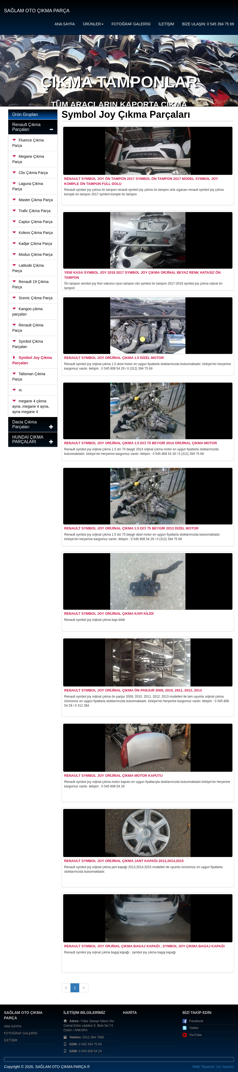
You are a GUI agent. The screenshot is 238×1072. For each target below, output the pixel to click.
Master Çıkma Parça (32, 200)
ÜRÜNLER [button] (93, 24)
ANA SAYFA (64, 24)
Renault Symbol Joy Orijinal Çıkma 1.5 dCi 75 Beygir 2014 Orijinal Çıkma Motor (140, 443)
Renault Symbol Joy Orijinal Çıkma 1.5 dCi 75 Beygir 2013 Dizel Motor (131, 528)
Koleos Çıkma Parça (32, 232)
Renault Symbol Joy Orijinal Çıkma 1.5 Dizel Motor (114, 358)
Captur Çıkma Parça (32, 222)
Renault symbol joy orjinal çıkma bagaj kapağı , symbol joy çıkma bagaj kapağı (144, 946)
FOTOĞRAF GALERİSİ (131, 24)
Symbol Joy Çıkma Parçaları (32, 360)
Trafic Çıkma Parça (31, 211)
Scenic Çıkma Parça (32, 298)
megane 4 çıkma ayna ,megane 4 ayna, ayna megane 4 (30, 406)
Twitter (194, 1028)
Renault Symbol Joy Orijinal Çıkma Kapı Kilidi (109, 614)
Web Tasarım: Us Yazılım (213, 1067)
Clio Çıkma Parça (30, 173)
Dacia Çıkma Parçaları (24, 424)
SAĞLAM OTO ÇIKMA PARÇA (36, 10)
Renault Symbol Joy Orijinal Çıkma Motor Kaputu (113, 776)
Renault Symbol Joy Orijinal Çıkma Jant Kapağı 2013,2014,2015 (124, 861)
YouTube (195, 1035)
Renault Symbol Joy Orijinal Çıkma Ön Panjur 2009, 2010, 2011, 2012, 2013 (133, 690)
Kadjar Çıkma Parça (32, 243)
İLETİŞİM (166, 24)
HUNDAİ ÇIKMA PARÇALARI (27, 439)
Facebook (196, 1021)
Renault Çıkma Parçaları (26, 127)
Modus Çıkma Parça (32, 254)
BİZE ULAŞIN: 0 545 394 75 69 (208, 24)
